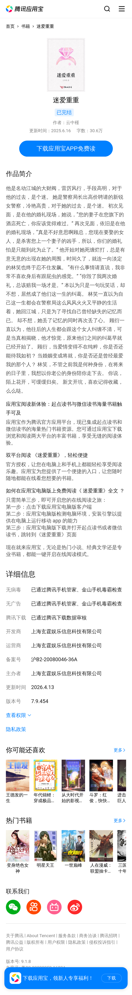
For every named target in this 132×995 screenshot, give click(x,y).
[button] (24, 8)
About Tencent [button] (41, 935)
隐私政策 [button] (16, 729)
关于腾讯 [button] (14, 935)
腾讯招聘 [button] (108, 935)
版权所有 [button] (35, 942)
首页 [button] (10, 26)
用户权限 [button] (56, 942)
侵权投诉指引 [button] (102, 942)
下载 (111, 978)
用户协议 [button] (14, 949)
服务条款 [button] (67, 935)
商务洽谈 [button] (88, 935)
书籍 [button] (25, 26)
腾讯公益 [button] (14, 942)
